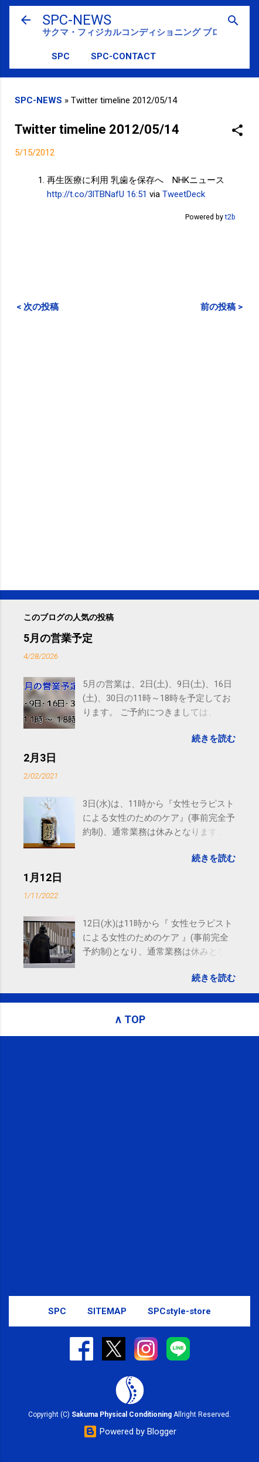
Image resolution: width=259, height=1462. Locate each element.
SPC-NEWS (76, 20)
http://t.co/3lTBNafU (85, 194)
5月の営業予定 (58, 638)
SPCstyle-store (179, 1311)
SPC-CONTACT (123, 56)
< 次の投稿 (37, 307)
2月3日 (39, 758)
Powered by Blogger (129, 1431)
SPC (61, 56)
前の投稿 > (221, 307)
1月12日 (42, 877)
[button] (237, 131)
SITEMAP (107, 1311)
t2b (230, 216)
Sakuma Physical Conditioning (121, 1414)
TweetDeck (183, 194)
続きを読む (214, 738)
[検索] (233, 21)
